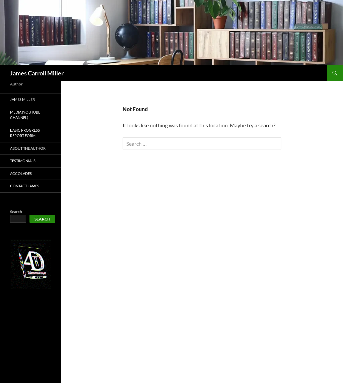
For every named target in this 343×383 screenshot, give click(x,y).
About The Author (28, 148)
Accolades (21, 173)
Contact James (24, 186)
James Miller (22, 99)
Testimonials (23, 160)
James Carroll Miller (37, 73)
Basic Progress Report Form (25, 133)
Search (16, 211)
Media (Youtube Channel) (25, 115)
